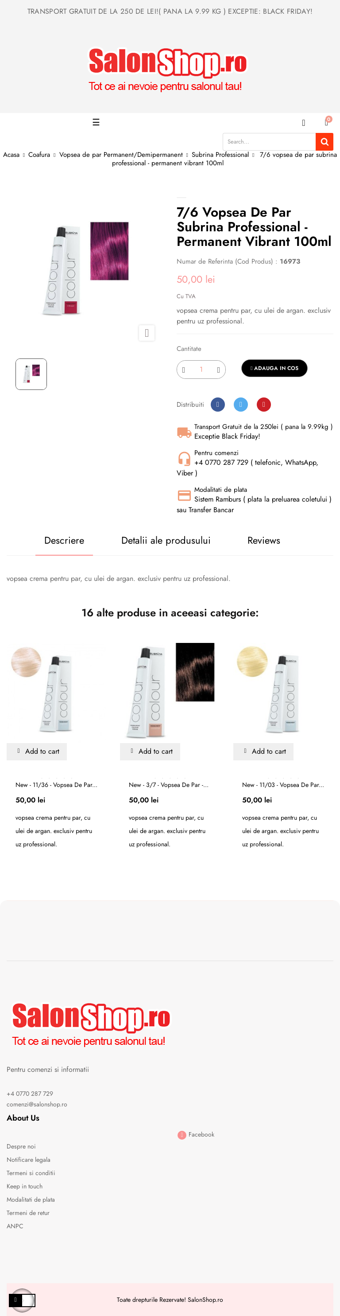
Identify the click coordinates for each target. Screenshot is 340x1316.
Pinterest (264, 404)
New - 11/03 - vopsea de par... (283, 784)
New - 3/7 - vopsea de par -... (169, 784)
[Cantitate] (201, 369)
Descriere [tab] (64, 540)
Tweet (241, 404)
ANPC (15, 1226)
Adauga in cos (274, 368)
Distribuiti (218, 404)
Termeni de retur (28, 1212)
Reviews (263, 540)
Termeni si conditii (31, 1172)
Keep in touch (24, 1186)
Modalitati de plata (31, 1199)
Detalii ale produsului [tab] (166, 540)
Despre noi (21, 1146)
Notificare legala (28, 1159)
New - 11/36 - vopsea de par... (56, 784)
